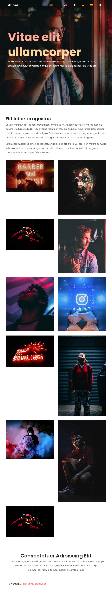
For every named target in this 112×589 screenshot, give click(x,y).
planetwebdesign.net (34, 584)
